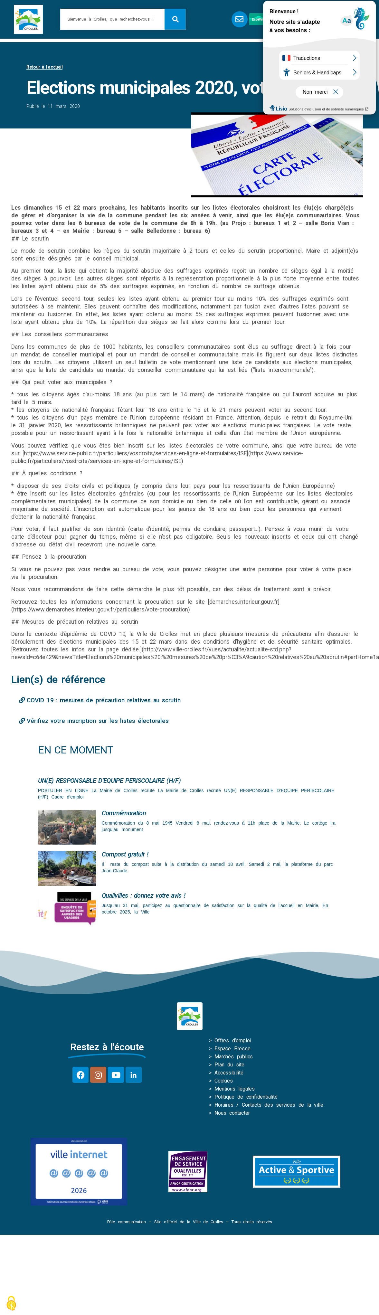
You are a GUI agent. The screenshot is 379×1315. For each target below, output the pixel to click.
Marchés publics (233, 1058)
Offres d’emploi (232, 1042)
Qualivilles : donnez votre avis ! (143, 897)
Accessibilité (228, 1074)
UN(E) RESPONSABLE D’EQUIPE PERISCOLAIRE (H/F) (109, 782)
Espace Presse (232, 1050)
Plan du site (229, 1066)
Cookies (223, 1082)
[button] (318, 19)
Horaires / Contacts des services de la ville (268, 1106)
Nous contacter (232, 1114)
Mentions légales (234, 1090)
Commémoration (124, 814)
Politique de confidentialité (245, 1098)
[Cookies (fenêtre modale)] (11, 1304)
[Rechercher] (175, 19)
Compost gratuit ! (125, 855)
